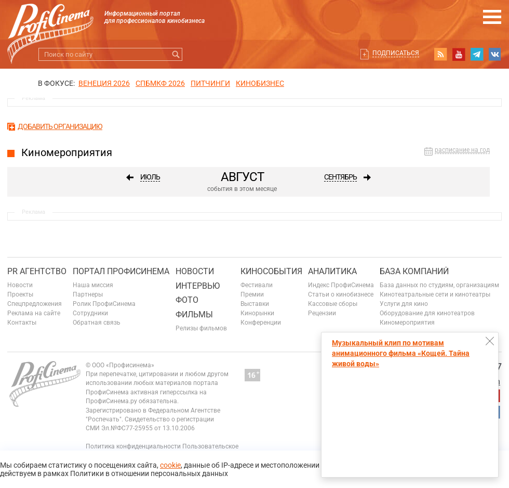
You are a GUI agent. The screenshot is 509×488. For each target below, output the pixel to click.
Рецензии (322, 313)
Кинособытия (271, 271)
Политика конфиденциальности (133, 446)
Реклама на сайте (33, 313)
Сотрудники (90, 313)
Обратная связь (96, 322)
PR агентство (36, 271)
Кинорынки (257, 313)
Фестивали (256, 285)
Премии (252, 294)
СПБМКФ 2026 (160, 83)
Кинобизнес (260, 83)
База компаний (414, 271)
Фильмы (194, 314)
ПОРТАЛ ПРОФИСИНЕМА (121, 271)
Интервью (198, 286)
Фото (187, 300)
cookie (170, 465)
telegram (476, 54)
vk (495, 54)
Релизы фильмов (201, 328)
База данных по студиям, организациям (439, 285)
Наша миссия (93, 285)
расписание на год (462, 150)
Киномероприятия (407, 322)
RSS (440, 54)
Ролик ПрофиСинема (104, 303)
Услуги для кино (404, 303)
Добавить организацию (60, 126)
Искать (175, 54)
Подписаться (395, 53)
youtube (458, 54)
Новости (20, 285)
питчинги (210, 83)
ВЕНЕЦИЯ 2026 (104, 83)
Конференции (260, 322)
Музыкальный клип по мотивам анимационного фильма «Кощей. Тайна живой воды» (401, 353)
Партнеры (88, 294)
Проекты (20, 294)
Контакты (21, 322)
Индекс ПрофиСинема (341, 285)
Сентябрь (340, 177)
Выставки (254, 303)
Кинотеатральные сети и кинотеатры (435, 294)
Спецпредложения (34, 303)
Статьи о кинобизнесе (340, 294)
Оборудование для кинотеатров (427, 313)
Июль (150, 177)
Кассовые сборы (332, 303)
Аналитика (332, 271)
